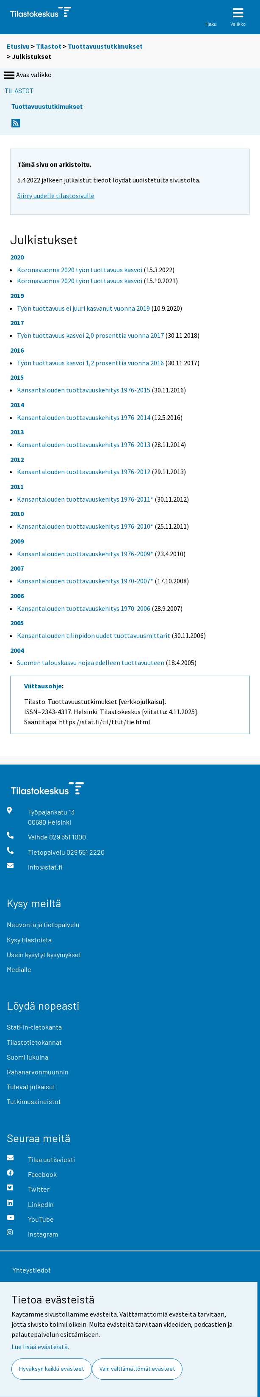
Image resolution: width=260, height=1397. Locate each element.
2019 (17, 295)
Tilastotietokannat (34, 1042)
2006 (17, 595)
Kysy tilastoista (29, 940)
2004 (17, 650)
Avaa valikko (27, 75)
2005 (17, 622)
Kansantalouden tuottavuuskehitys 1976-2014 (83, 417)
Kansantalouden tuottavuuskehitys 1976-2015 (83, 390)
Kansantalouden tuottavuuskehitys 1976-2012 (83, 471)
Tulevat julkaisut (31, 1086)
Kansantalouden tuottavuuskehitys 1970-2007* (85, 581)
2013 (17, 432)
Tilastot (48, 46)
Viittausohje (43, 686)
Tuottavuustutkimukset (105, 46)
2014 (17, 404)
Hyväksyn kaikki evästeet (51, 1368)
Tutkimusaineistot (34, 1101)
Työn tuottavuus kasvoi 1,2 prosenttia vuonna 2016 (90, 363)
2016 (17, 350)
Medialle (19, 969)
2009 (17, 541)
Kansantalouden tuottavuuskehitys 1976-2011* (85, 499)
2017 (17, 322)
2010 (17, 513)
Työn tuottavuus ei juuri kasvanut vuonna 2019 (83, 308)
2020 (17, 257)
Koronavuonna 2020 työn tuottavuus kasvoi (79, 269)
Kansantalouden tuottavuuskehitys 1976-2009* (85, 553)
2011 (17, 486)
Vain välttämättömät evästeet (137, 1368)
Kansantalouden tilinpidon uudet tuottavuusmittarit (93, 635)
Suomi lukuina (27, 1057)
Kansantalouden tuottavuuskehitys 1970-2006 (83, 608)
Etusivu (18, 46)
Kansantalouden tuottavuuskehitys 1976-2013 (83, 444)
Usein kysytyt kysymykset (44, 954)
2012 (17, 459)
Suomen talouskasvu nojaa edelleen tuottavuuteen (90, 662)
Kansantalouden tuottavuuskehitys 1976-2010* (85, 526)
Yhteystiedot (31, 1270)
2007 (17, 568)
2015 (17, 377)
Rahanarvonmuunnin (38, 1072)
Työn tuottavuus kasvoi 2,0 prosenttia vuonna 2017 (90, 335)
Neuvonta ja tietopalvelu (43, 924)
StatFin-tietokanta (34, 1027)
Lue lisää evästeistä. (40, 1346)
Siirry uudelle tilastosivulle (55, 195)
